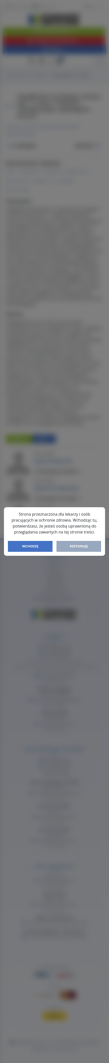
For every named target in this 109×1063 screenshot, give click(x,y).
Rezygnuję (79, 546)
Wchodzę (30, 546)
